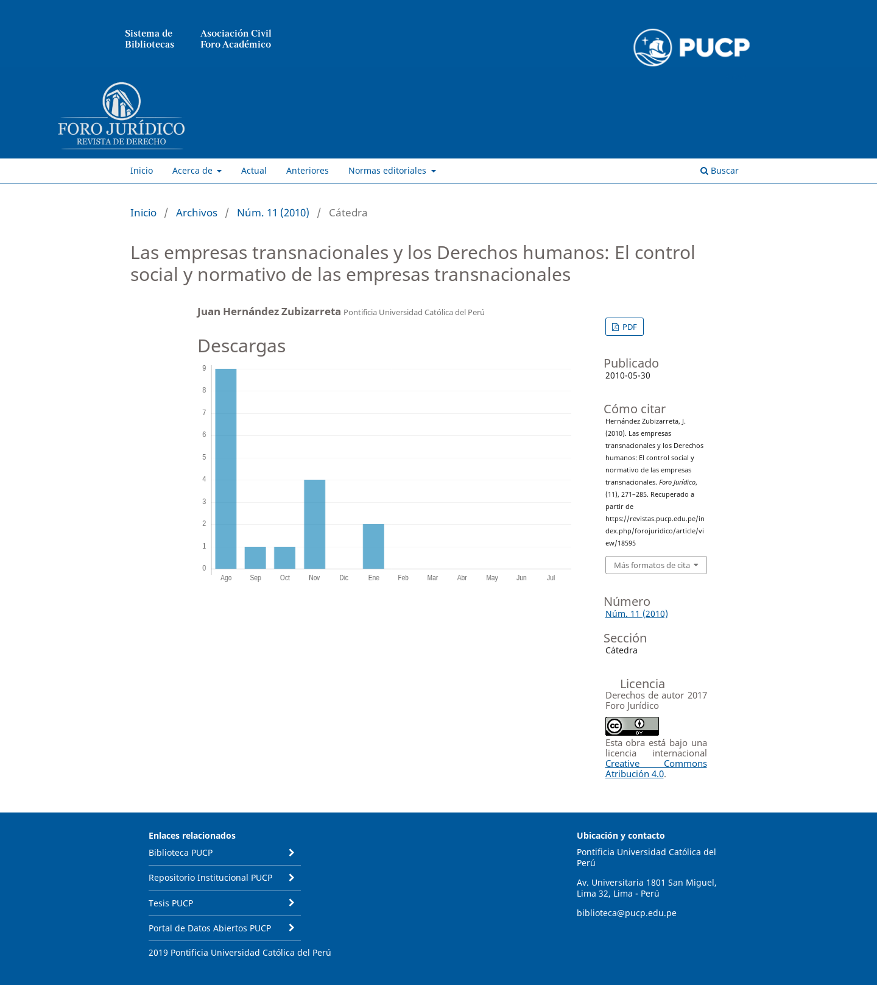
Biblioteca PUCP (181, 852)
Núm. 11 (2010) (273, 212)
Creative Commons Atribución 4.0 (656, 768)
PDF (629, 326)
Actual (254, 170)
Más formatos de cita (652, 565)
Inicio (141, 170)
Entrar (736, 76)
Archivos (196, 212)
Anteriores (307, 170)
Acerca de (193, 170)
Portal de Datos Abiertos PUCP (210, 928)
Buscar (719, 170)
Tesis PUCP (171, 903)
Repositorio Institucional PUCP (210, 877)
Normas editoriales (388, 170)
